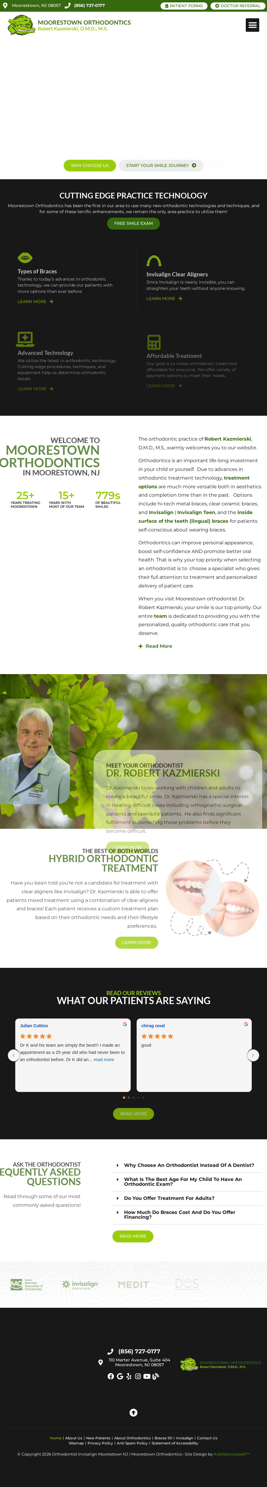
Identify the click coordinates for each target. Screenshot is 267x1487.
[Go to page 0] (124, 1097)
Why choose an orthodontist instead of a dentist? (189, 1165)
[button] (252, 25)
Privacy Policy (100, 1443)
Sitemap (76, 1443)
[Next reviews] (253, 1055)
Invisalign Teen (196, 512)
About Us (73, 1438)
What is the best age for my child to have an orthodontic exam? (183, 1181)
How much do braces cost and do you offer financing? (179, 1214)
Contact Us (207, 1438)
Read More (159, 646)
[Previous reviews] (14, 1055)
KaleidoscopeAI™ (232, 1454)
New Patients (98, 1438)
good (146, 1045)
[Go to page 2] (133, 1098)
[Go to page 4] (143, 1097)
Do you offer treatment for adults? (169, 1198)
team (160, 616)
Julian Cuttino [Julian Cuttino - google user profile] (34, 1025)
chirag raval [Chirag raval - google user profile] (153, 1025)
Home (55, 1438)
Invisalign (161, 512)
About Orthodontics (132, 1438)
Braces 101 (163, 1438)
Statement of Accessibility (175, 1443)
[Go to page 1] (129, 1098)
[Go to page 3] (138, 1097)
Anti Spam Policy (132, 1443)
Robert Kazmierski (228, 439)
